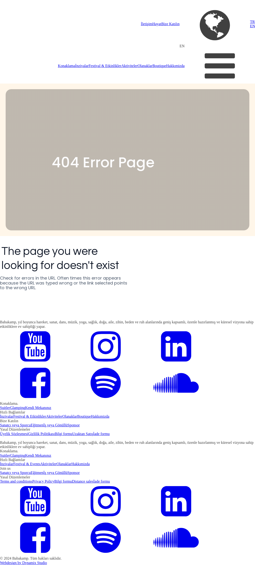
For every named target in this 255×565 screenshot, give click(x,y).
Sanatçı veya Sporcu (15, 425)
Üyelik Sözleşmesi (14, 434)
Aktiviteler (129, 66)
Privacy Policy (43, 481)
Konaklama (66, 66)
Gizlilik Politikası (41, 434)
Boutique (159, 66)
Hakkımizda (175, 66)
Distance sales (82, 481)
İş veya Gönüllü (55, 425)
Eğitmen (37, 425)
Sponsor (73, 425)
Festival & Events (26, 464)
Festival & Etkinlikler (105, 66)
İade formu (101, 434)
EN (252, 26)
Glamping (17, 408)
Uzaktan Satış (82, 434)
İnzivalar (82, 66)
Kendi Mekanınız (38, 408)
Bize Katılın (170, 24)
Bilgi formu (63, 434)
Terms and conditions (16, 481)
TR (252, 22)
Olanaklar (145, 66)
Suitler (5, 408)
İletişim (146, 24)
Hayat (156, 24)
